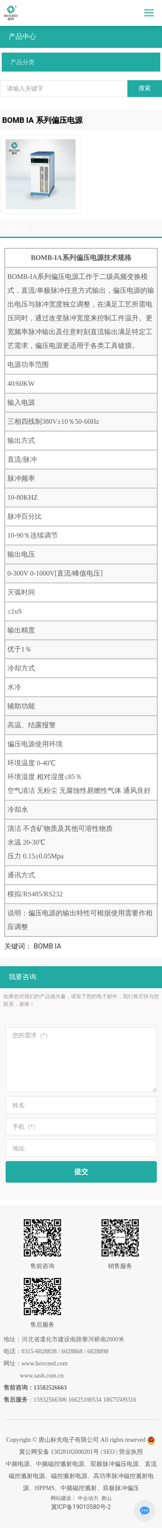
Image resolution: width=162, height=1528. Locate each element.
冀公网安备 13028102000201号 (59, 1452)
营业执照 (131, 1452)
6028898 (97, 1351)
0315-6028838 (39, 1351)
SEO (108, 1452)
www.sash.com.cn (42, 1375)
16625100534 (85, 1399)
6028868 (72, 1351)
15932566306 (50, 1399)
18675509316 (120, 1399)
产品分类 (22, 62)
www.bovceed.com (45, 1363)
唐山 (106, 1498)
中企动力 (88, 1498)
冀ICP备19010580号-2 (81, 1506)
